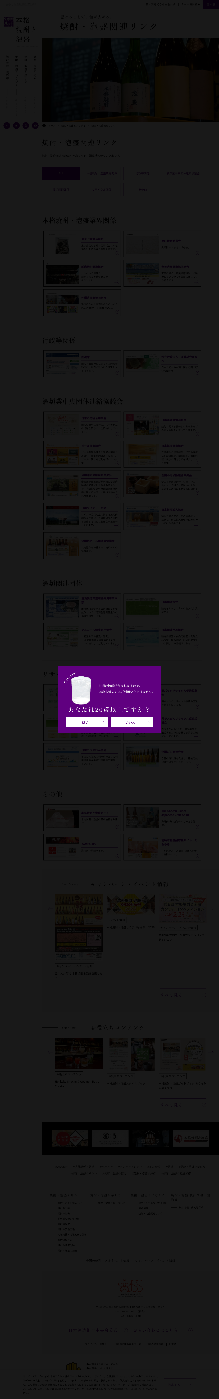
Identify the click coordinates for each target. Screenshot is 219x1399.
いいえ (130, 722)
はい (85, 722)
